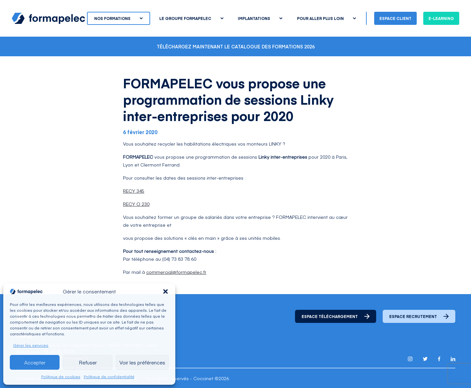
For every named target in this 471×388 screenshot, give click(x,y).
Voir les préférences (142, 362)
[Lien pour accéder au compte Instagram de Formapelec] (410, 359)
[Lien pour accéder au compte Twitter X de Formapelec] (425, 359)
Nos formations (118, 18)
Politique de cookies (60, 376)
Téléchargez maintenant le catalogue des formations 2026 (236, 46)
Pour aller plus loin (326, 18)
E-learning (441, 18)
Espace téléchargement (336, 316)
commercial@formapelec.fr (176, 272)
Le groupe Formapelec (191, 18)
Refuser (88, 362)
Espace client (395, 18)
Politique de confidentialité (109, 376)
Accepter (34, 362)
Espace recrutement (419, 316)
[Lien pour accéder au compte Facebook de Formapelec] (439, 359)
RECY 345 (133, 190)
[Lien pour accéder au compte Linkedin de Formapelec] (453, 359)
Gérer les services (30, 345)
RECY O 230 (136, 204)
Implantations (260, 18)
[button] (165, 291)
